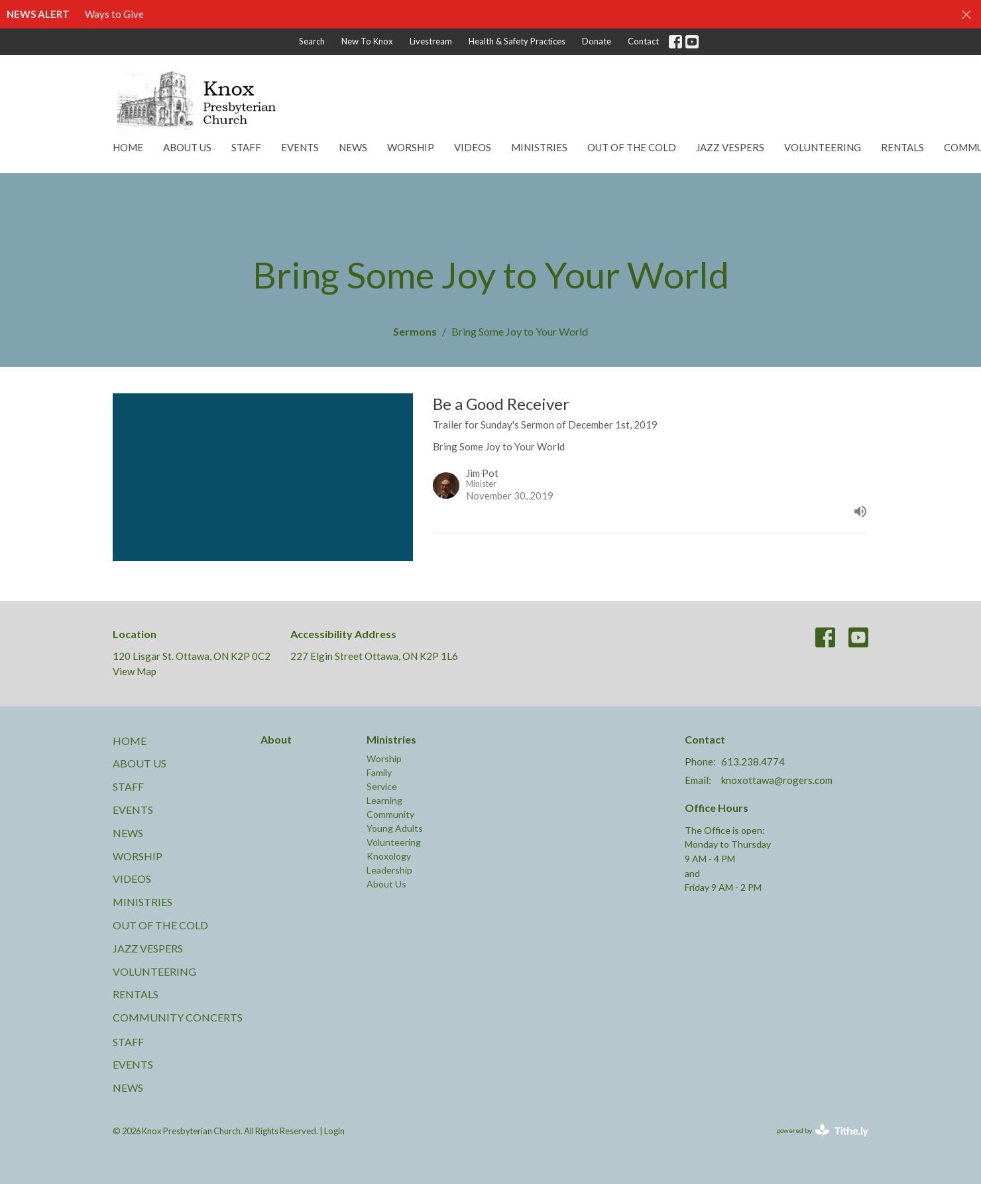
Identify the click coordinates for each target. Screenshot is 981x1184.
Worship (410, 147)
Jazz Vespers (730, 147)
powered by (822, 1130)
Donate (596, 41)
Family (379, 772)
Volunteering (822, 147)
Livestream (431, 41)
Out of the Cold (631, 147)
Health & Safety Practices (517, 41)
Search (312, 41)
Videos (472, 147)
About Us (187, 147)
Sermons (415, 331)
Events (300, 147)
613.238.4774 (753, 761)
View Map (134, 671)
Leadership (389, 870)
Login (334, 1131)
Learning (384, 800)
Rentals (902, 147)
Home (128, 147)
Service (382, 786)
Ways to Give (114, 14)
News (353, 147)
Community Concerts (178, 1017)
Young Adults (395, 828)
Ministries (539, 147)
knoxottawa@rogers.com (777, 780)
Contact (643, 41)
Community (390, 814)
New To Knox (367, 41)
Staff (246, 147)
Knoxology (389, 856)
